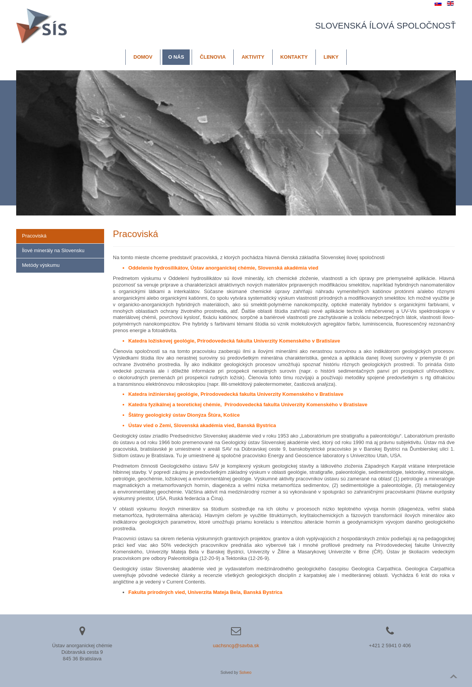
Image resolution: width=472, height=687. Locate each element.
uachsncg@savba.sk (236, 645)
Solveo (245, 672)
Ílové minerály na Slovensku (53, 250)
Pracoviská (34, 236)
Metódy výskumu (41, 265)
